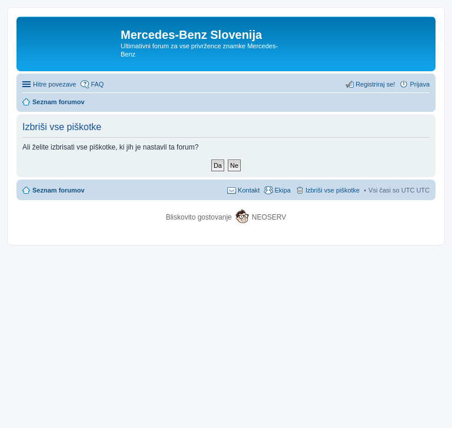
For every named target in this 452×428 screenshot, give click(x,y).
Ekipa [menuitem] (282, 190)
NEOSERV (269, 218)
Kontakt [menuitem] (249, 190)
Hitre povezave (54, 84)
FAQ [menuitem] (97, 84)
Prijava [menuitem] (420, 84)
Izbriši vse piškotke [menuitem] (332, 190)
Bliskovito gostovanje (200, 218)
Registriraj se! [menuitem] (375, 84)
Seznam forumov (58, 190)
